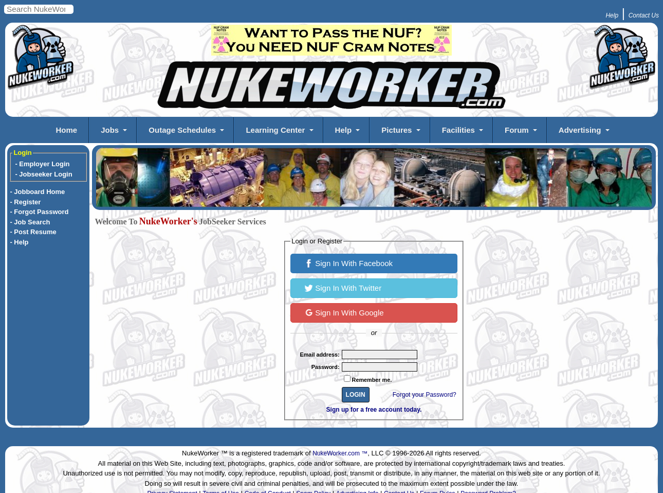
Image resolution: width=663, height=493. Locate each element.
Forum (517, 130)
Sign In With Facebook (349, 262)
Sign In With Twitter (343, 287)
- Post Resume (33, 232)
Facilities (458, 130)
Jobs (110, 130)
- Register (25, 202)
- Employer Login (42, 164)
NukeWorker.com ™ (339, 453)
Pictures (396, 130)
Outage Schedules (182, 130)
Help (343, 130)
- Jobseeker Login (43, 174)
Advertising (580, 130)
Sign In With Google (344, 312)
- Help (19, 242)
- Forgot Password (39, 212)
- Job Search (30, 222)
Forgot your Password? (424, 394)
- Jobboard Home (37, 192)
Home (66, 130)
